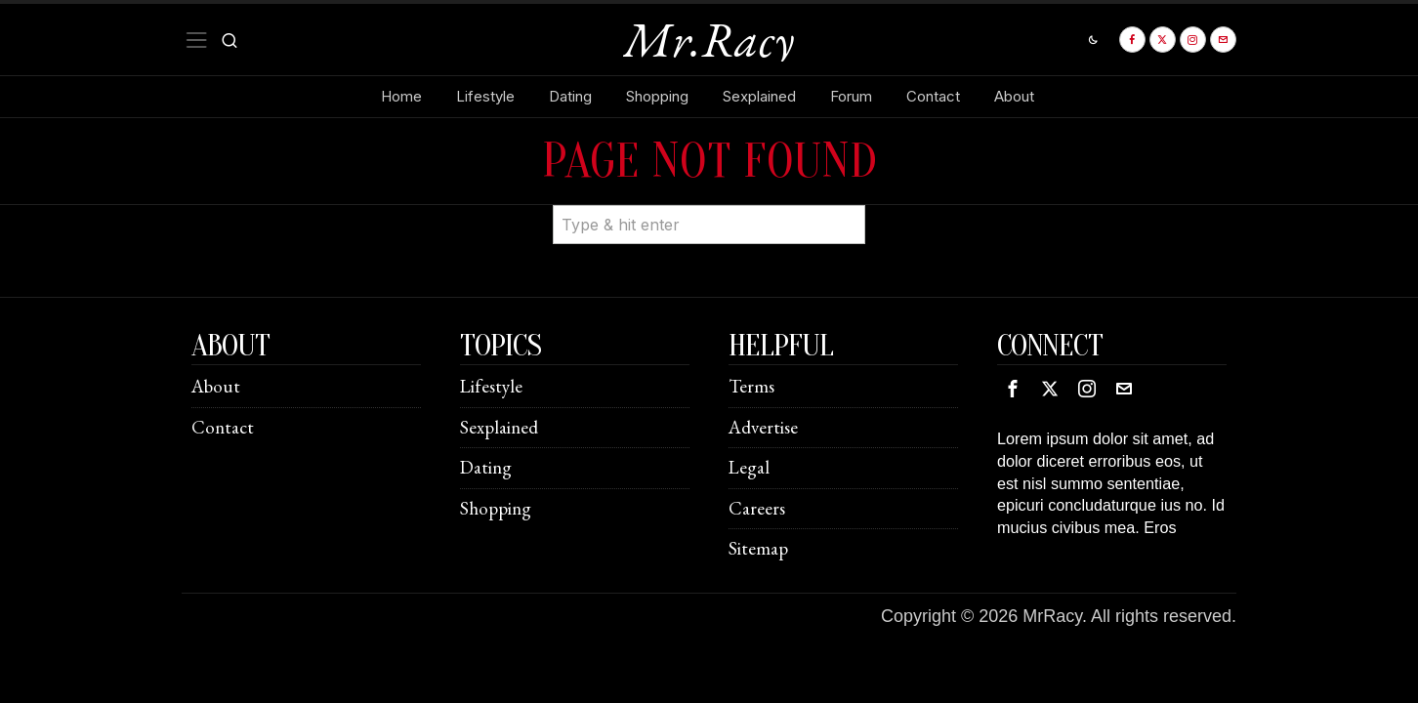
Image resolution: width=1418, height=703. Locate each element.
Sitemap (758, 548)
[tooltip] (1132, 39)
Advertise (763, 427)
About (215, 386)
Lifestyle (491, 386)
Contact (222, 427)
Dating (486, 467)
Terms (751, 386)
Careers (757, 508)
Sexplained (499, 427)
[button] (841, 205)
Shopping (495, 508)
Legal (749, 467)
